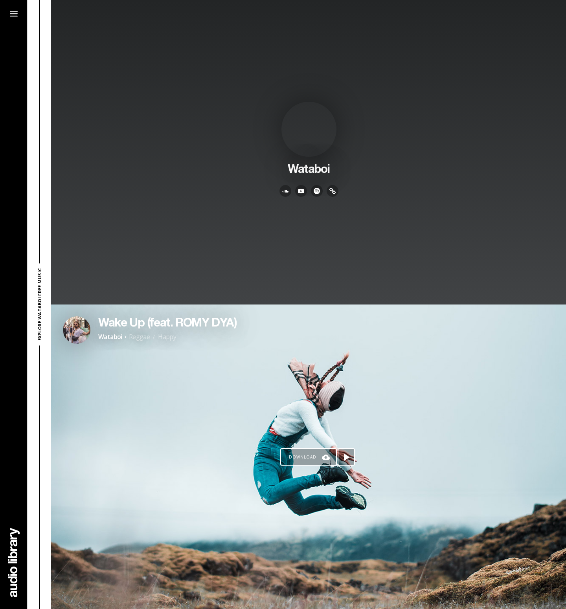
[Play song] (346, 457)
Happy (167, 336)
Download (302, 457)
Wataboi (110, 336)
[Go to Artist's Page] (76, 330)
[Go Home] (14, 562)
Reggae (139, 336)
